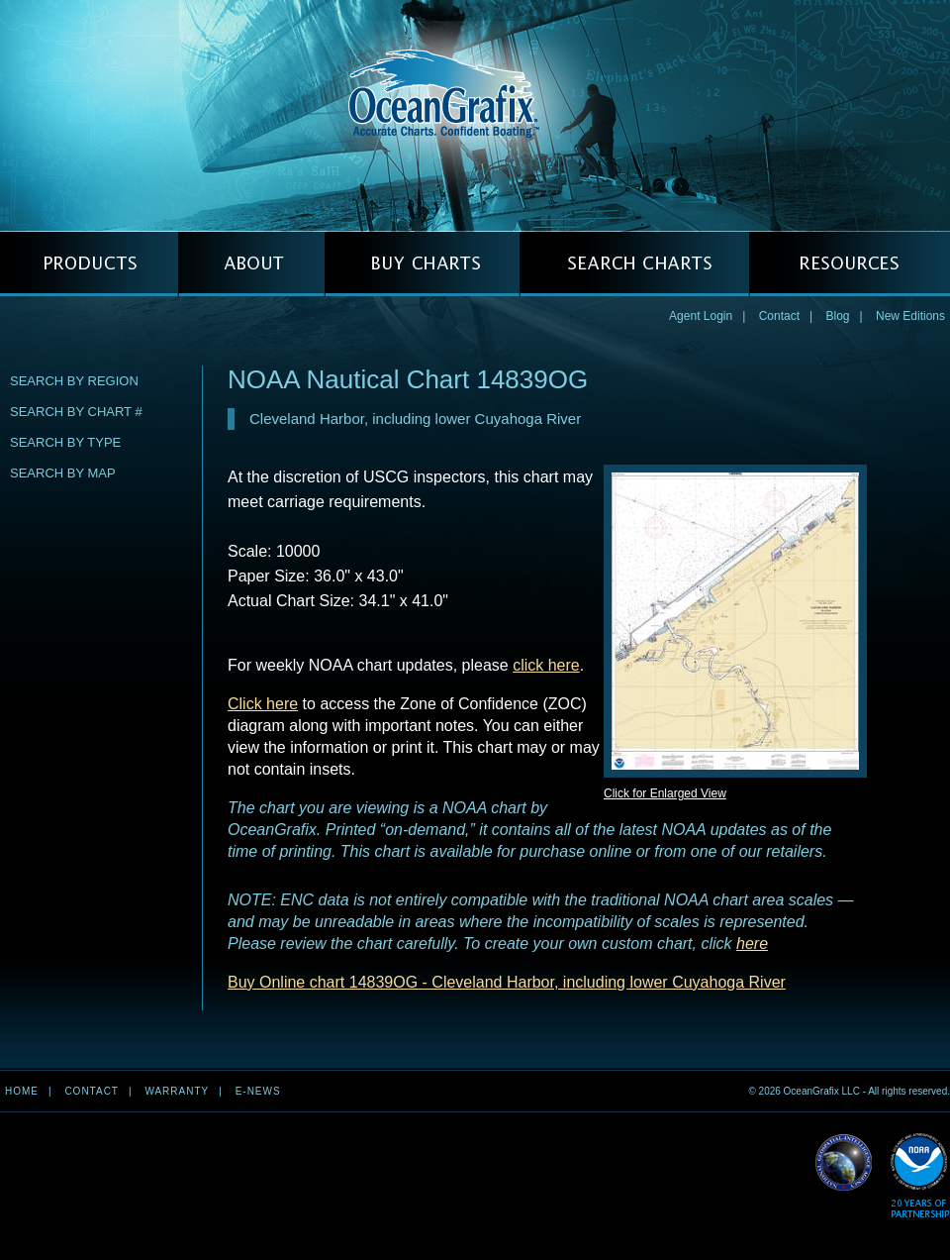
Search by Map (63, 473)
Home (22, 1091)
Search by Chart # (76, 411)
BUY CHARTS (422, 264)
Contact (779, 316)
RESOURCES (849, 264)
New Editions (910, 316)
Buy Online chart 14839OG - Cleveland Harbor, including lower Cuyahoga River (507, 982)
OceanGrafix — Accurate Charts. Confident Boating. (475, 115)
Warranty (176, 1091)
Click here (263, 703)
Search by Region (74, 380)
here (752, 943)
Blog (837, 316)
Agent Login (700, 316)
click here (546, 665)
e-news (258, 1091)
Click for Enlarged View (665, 793)
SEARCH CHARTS (634, 264)
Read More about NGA (844, 1163)
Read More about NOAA (920, 1176)
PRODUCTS (89, 264)
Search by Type (65, 442)
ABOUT (251, 264)
